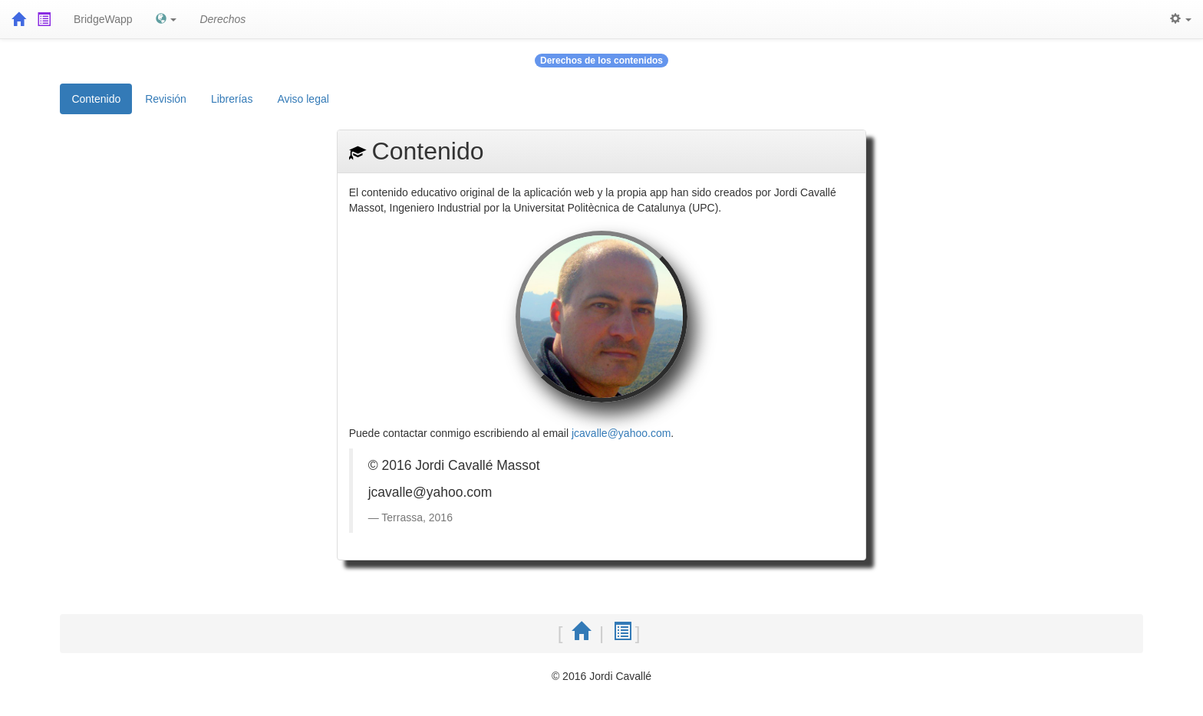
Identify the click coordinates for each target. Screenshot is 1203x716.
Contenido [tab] (95, 99)
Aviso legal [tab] (302, 99)
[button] (166, 19)
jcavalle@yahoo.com (621, 433)
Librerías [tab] (231, 99)
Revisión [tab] (165, 99)
